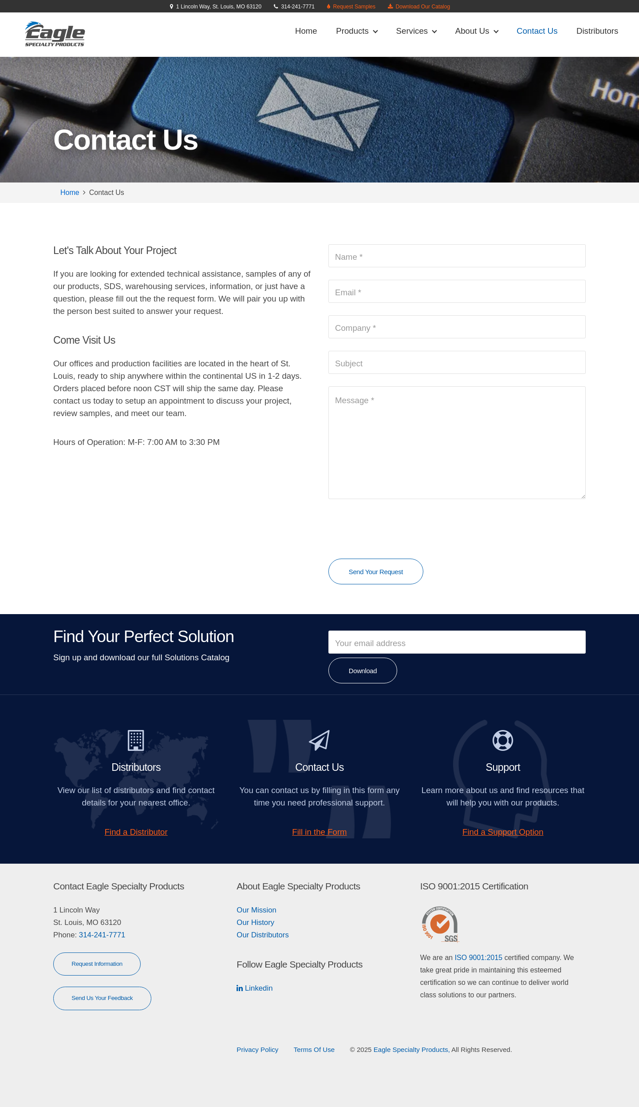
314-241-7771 (101, 935)
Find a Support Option (503, 832)
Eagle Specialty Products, (412, 1049)
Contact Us (537, 31)
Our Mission (256, 910)
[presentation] (395, 529)
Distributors (597, 31)
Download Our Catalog (421, 7)
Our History (255, 922)
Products (357, 31)
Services (416, 31)
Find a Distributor (136, 832)
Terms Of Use (314, 1049)
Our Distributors (263, 935)
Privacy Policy (257, 1049)
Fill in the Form (319, 832)
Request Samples (352, 7)
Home (306, 31)
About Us (477, 31)
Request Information (96, 963)
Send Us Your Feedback (102, 998)
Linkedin (257, 988)
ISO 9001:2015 (479, 957)
